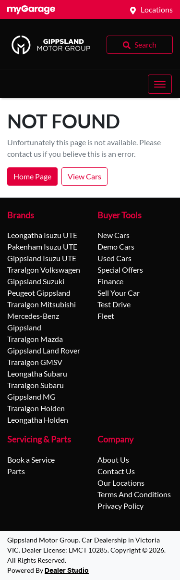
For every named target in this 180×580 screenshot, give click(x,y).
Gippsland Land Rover (43, 350)
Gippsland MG (31, 396)
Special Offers (120, 269)
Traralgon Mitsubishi (41, 304)
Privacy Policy (120, 505)
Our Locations (120, 482)
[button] (160, 84)
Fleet (105, 315)
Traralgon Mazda (35, 338)
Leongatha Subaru (37, 373)
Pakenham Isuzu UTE (42, 246)
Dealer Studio (67, 570)
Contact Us (116, 471)
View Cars (84, 176)
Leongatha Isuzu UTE (42, 235)
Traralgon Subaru (35, 385)
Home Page (32, 176)
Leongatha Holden (37, 419)
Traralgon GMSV (34, 361)
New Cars (113, 235)
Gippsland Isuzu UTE (41, 258)
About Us (113, 459)
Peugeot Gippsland (39, 292)
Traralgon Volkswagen (43, 269)
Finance (110, 281)
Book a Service (31, 459)
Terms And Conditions (134, 494)
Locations (157, 9)
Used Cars (114, 258)
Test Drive (114, 304)
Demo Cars (115, 246)
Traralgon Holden (36, 408)
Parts (16, 471)
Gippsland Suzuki (35, 281)
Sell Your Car (118, 292)
